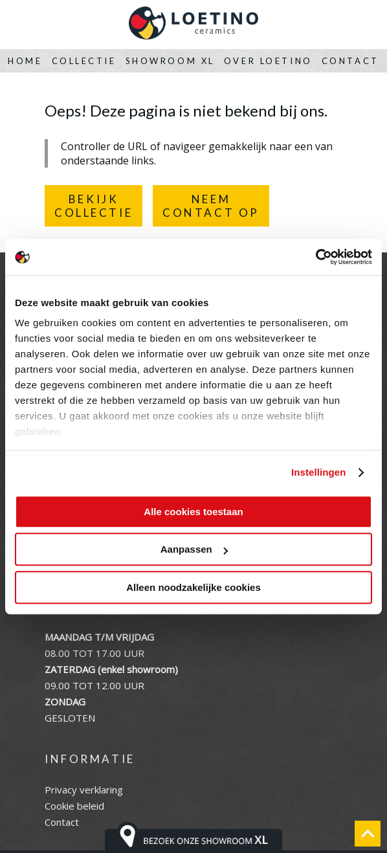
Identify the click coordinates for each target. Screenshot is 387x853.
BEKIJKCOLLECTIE (93, 205)
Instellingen (318, 472)
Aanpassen (194, 549)
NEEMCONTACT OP (211, 205)
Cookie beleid (74, 805)
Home (25, 61)
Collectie (84, 61)
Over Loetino (268, 61)
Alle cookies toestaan (193, 511)
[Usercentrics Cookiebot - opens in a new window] (315, 257)
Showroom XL (170, 61)
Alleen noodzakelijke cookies (193, 587)
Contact (350, 61)
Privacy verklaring (84, 789)
